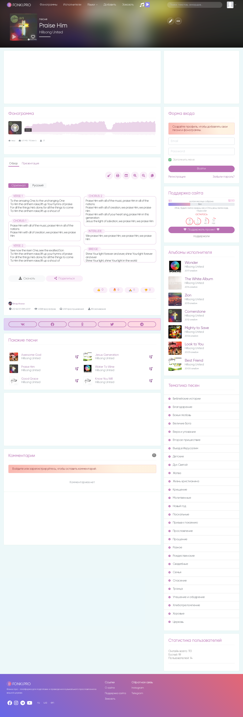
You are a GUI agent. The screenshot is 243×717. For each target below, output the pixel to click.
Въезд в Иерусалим (183, 448)
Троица (175, 588)
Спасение (177, 580)
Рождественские (181, 555)
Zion (188, 295)
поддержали (201, 236)
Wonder (191, 263)
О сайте (110, 687)
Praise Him (28, 366)
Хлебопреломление (184, 605)
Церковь (176, 622)
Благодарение (180, 407)
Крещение (177, 489)
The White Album (199, 279)
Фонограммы (48, 4)
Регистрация (176, 176)
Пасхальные (178, 514)
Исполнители (72, 4)
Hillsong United (51, 32)
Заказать (128, 4)
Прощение (177, 539)
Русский (37, 185)
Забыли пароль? (224, 176)
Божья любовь (179, 415)
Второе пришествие (184, 440)
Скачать (27, 278)
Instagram (138, 687)
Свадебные (178, 564)
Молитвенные (179, 497)
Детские (176, 456)
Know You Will (104, 378)
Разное (175, 547)
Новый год (177, 506)
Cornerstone (195, 312)
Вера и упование (182, 431)
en (52, 702)
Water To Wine (104, 366)
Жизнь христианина (183, 481)
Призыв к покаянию (183, 522)
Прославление (180, 531)
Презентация (30, 163)
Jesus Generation (107, 354)
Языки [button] (91, 4)
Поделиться (64, 278)
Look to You (194, 344)
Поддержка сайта (115, 693)
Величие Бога (179, 423)
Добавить (110, 4)
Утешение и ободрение (186, 597)
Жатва (174, 473)
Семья (174, 572)
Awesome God (31, 354)
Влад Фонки (16, 303)
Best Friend (194, 361)
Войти (201, 168)
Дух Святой (178, 464)
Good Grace (29, 378)
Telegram (137, 693)
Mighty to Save (197, 328)
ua (45, 702)
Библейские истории (184, 398)
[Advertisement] (82, 77)
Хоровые (176, 613)
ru (38, 702)
